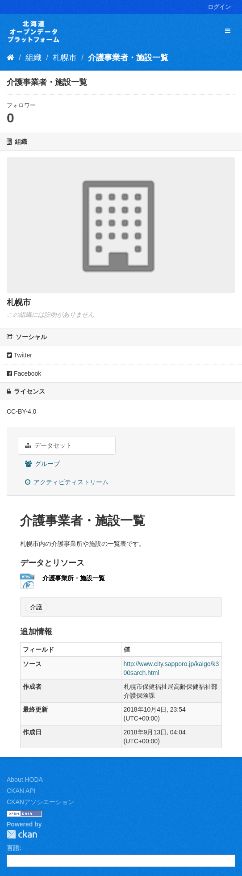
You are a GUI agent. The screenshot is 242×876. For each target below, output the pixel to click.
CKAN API (21, 790)
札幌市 (65, 57)
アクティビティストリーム (66, 482)
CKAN (22, 834)
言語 (13, 847)
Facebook (24, 373)
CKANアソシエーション (40, 801)
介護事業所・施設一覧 (73, 578)
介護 (36, 607)
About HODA (25, 779)
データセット (48, 445)
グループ (42, 463)
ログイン (219, 7)
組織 (33, 57)
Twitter (19, 355)
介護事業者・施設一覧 (128, 57)
